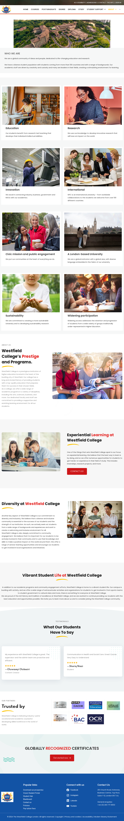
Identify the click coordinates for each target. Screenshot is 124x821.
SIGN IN (118, 2)
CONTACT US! (77, 475)
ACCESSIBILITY (79, 2)
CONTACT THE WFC (106, 2)
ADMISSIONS (92, 2)
